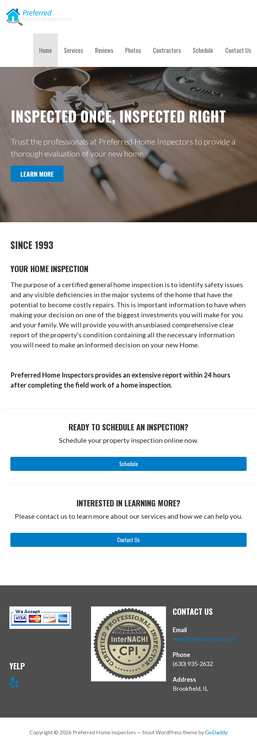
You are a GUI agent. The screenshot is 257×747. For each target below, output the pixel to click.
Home (45, 50)
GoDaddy (216, 732)
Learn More (37, 174)
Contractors (167, 50)
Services (73, 50)
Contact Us (238, 50)
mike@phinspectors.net (204, 639)
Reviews (104, 50)
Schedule (203, 50)
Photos (133, 50)
